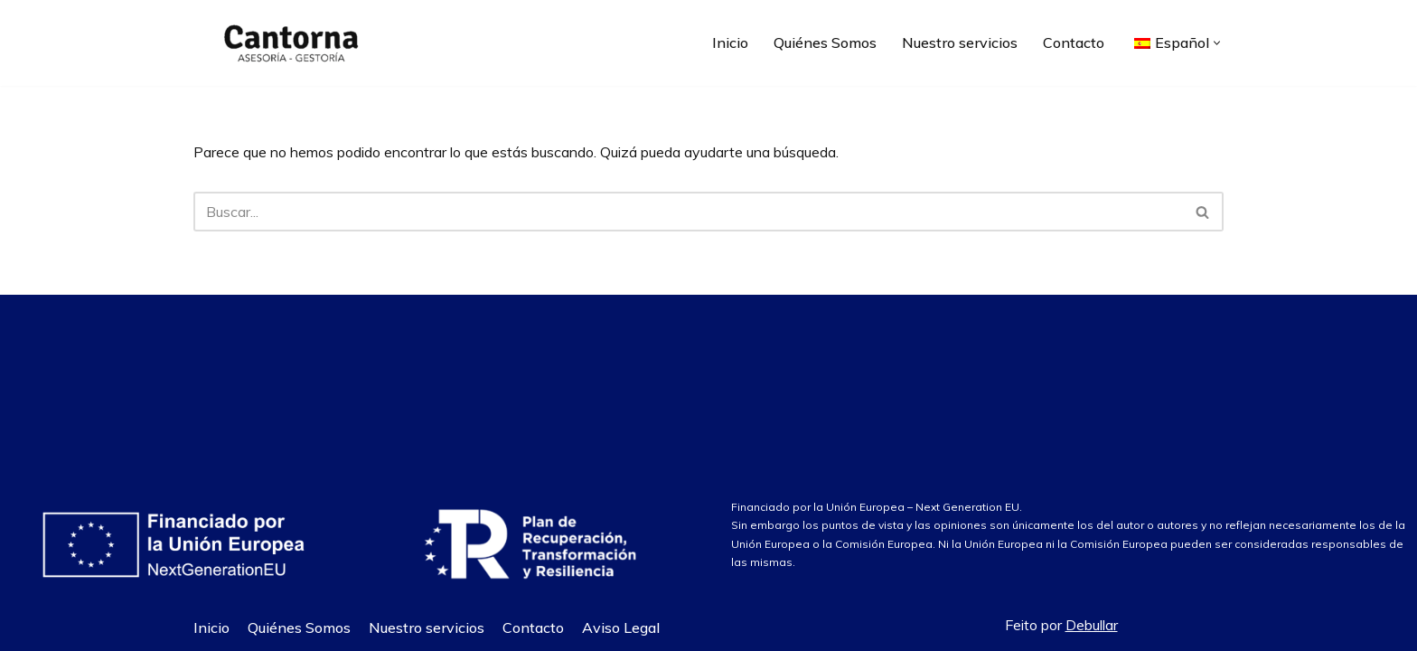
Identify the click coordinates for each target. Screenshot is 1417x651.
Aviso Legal (621, 627)
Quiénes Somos (825, 42)
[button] (1217, 43)
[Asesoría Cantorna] (288, 43)
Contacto (1073, 42)
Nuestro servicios (960, 42)
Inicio (730, 42)
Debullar (1091, 625)
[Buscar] (688, 211)
